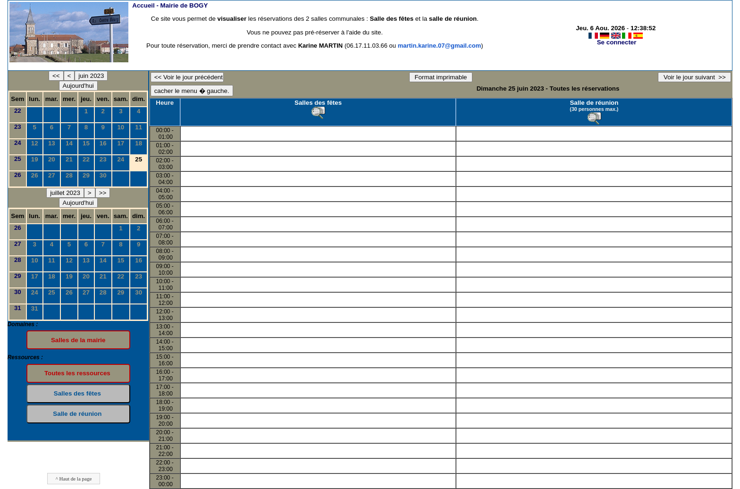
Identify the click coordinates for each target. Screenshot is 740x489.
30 (103, 175)
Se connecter (617, 42)
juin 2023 (91, 75)
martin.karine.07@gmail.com (439, 45)
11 (138, 127)
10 (120, 127)
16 (103, 143)
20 (51, 159)
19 (34, 159)
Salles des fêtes (318, 102)
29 (86, 175)
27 (51, 175)
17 (120, 143)
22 (17, 110)
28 (69, 175)
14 (69, 143)
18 (138, 143)
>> (103, 192)
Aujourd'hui (78, 85)
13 (51, 143)
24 (17, 142)
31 (17, 308)
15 (86, 143)
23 (17, 126)
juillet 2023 (65, 192)
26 (17, 174)
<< (56, 75)
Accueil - (170, 5)
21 (69, 159)
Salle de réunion (594, 102)
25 (17, 158)
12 (34, 143)
